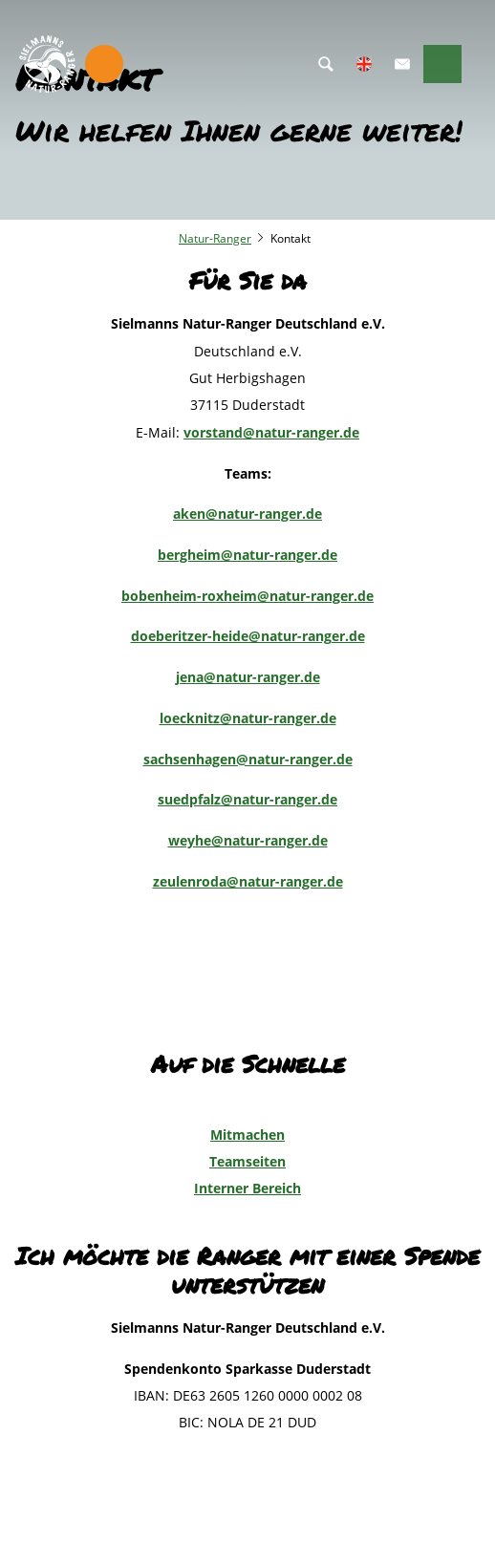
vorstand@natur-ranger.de (271, 432)
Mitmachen (247, 1134)
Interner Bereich (247, 1188)
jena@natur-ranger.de (248, 677)
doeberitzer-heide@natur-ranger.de (248, 636)
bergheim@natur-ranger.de (247, 555)
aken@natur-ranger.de (247, 513)
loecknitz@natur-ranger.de (248, 718)
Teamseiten (247, 1161)
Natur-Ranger (215, 238)
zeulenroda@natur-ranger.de (248, 881)
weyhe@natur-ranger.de (248, 840)
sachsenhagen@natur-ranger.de (248, 759)
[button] (402, 64)
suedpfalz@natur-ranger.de (247, 799)
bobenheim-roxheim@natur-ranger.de (247, 596)
